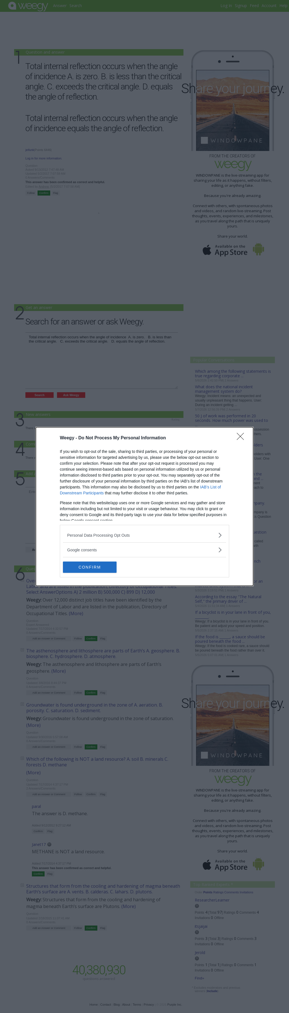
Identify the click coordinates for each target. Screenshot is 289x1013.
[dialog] (144, 506)
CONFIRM (89, 567)
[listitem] (144, 535)
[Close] (242, 438)
